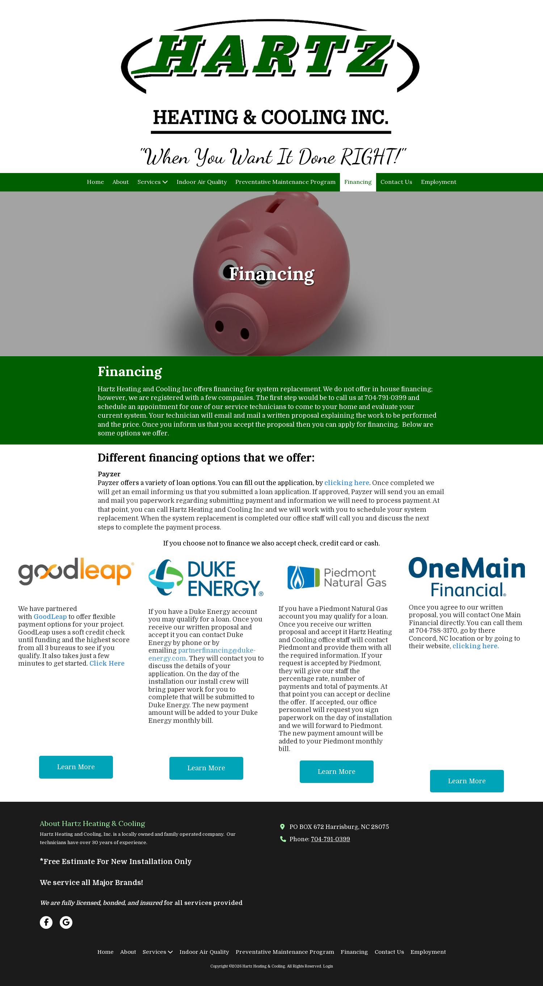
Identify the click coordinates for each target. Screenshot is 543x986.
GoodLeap (50, 616)
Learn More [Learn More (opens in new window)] (76, 767)
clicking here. (475, 646)
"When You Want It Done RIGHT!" (271, 156)
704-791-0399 (330, 839)
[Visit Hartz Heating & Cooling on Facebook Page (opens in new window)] (46, 922)
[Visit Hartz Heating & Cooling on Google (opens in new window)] (66, 922)
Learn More (206, 768)
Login (328, 966)
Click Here (107, 663)
